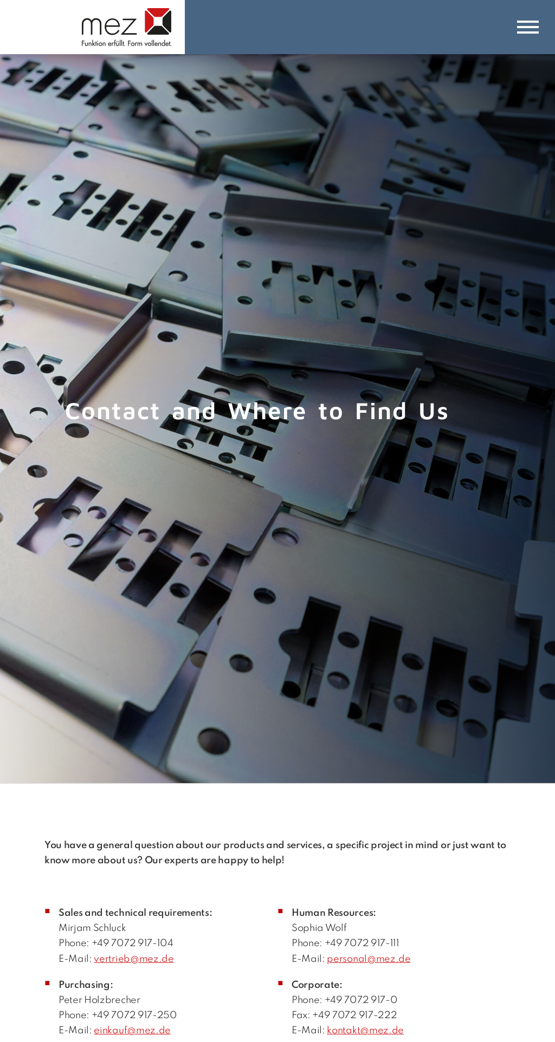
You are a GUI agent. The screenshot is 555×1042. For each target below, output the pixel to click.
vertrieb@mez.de (133, 959)
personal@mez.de (368, 959)
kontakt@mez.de (365, 1031)
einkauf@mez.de (132, 1031)
